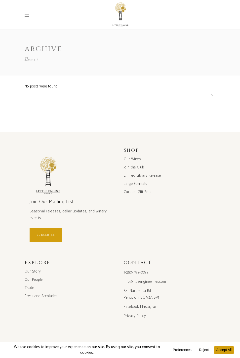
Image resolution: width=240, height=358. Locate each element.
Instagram (150, 307)
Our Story (33, 271)
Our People (34, 280)
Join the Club (134, 167)
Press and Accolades (41, 296)
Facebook (131, 307)
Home (30, 59)
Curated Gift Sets (137, 192)
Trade (29, 288)
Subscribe (46, 235)
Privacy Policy (135, 316)
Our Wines (132, 159)
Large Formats (135, 184)
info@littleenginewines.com (145, 281)
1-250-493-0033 (136, 272)
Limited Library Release (142, 175)
